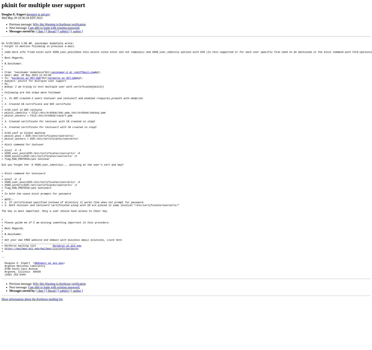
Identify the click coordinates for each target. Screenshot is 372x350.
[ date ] (40, 31)
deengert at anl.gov (38, 14)
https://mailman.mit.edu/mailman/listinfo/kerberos (41, 290)
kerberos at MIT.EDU (26, 86)
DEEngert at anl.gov (49, 308)
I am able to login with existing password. (54, 27)
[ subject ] (64, 31)
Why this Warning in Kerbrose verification (59, 24)
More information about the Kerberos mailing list (32, 346)
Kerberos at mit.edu (67, 287)
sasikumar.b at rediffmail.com (73, 79)
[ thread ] (51, 31)
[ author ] (77, 31)
